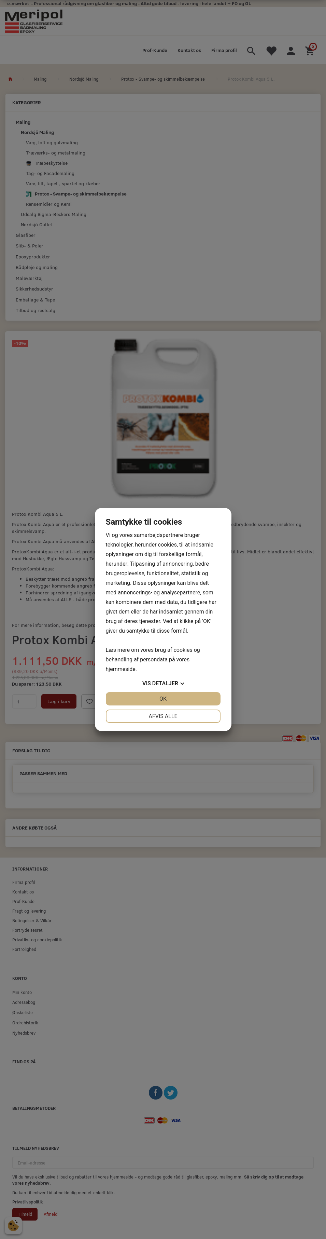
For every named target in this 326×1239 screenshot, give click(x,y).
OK (163, 699)
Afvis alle (162, 716)
